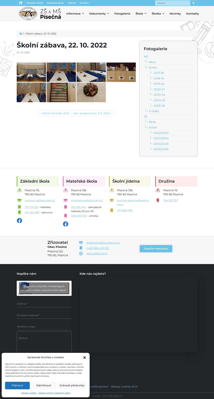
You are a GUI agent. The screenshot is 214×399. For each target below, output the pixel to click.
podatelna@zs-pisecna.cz (103, 243)
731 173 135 (31, 207)
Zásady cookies (29, 393)
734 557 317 (170, 201)
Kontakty (192, 14)
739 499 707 (79, 216)
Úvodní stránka (21, 3)
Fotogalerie (122, 14)
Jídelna (80, 3)
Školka (155, 14)
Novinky (175, 14)
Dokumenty (95, 14)
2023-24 (159, 95)
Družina (95, 3)
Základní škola (37, 3)
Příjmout (17, 385)
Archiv (153, 68)
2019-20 (159, 84)
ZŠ (145, 117)
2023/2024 (161, 138)
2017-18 (159, 73)
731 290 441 (78, 207)
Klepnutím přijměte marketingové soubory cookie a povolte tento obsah (44, 288)
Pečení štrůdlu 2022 (56, 113)
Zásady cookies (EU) (124, 386)
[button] (84, 357)
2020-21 (159, 89)
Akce (152, 62)
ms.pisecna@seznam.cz (87, 201)
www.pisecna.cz (96, 254)
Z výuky (154, 111)
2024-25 (159, 100)
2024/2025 (161, 144)
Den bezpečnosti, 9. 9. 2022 (92, 113)
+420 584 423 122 (97, 248)
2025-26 (159, 106)
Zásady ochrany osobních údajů (54, 393)
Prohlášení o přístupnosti (91, 386)
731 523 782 (32, 213)
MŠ (146, 57)
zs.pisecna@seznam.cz (40, 201)
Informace (71, 14)
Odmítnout (43, 385)
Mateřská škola (61, 3)
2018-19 (159, 79)
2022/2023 (161, 133)
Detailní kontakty (156, 249)
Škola (139, 14)
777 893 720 (125, 211)
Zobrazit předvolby (72, 385)
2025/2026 (161, 149)
